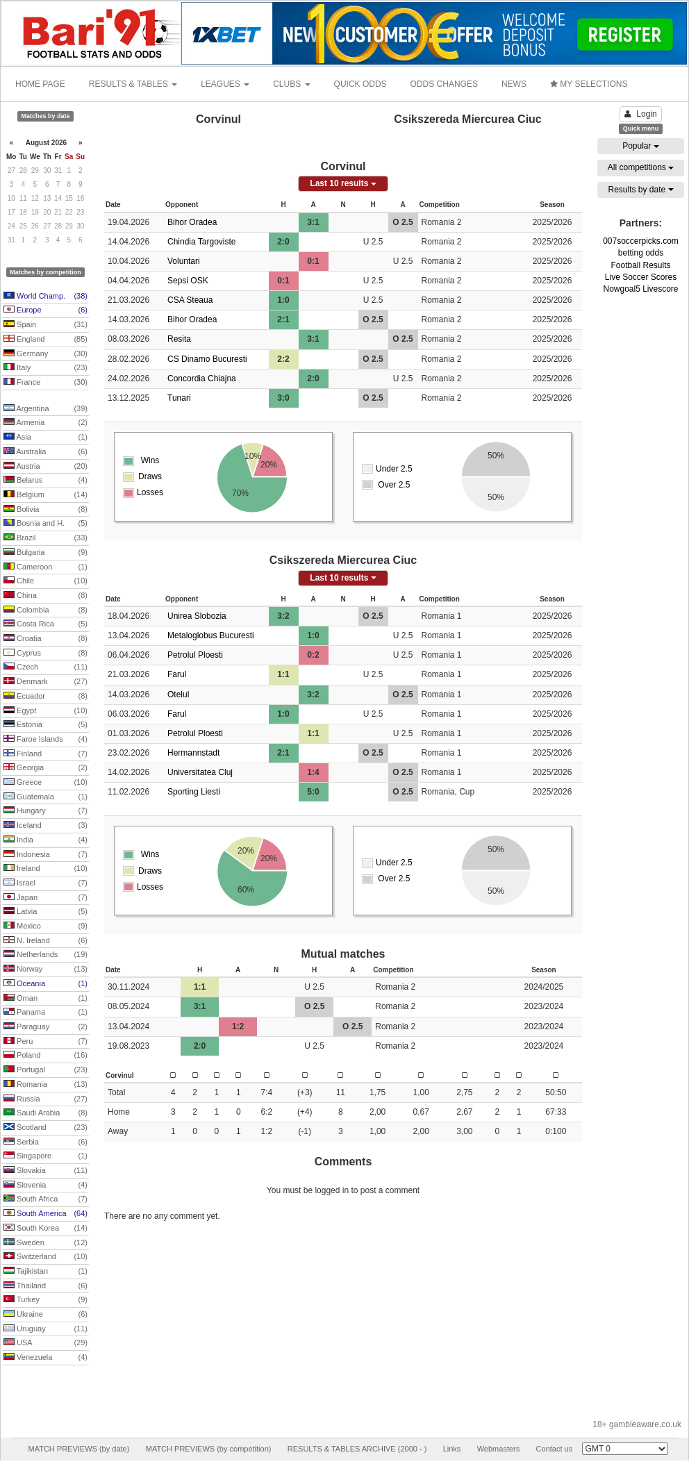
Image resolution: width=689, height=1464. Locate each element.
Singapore (45, 1156)
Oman (45, 998)
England (45, 339)
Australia (45, 452)
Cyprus (45, 653)
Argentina (45, 409)
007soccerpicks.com (641, 241)
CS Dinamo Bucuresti (207, 359)
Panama (45, 1012)
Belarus (45, 480)
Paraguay (45, 1027)
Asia (45, 437)
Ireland (45, 868)
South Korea (45, 1228)
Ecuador (45, 696)
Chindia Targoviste (201, 242)
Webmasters (498, 1449)
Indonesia (45, 854)
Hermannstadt (193, 753)
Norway (45, 969)
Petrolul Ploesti (195, 655)
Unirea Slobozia (196, 616)
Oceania (45, 984)
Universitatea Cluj (200, 772)
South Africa (45, 1199)
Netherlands (45, 954)
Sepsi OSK (187, 280)
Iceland (45, 825)
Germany (45, 354)
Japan (45, 898)
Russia (45, 1099)
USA (45, 1343)
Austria (45, 466)
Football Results (640, 265)
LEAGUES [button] (225, 84)
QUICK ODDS (360, 84)
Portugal (45, 1070)
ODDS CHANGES (444, 84)
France (45, 382)
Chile (45, 581)
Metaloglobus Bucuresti (210, 635)
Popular (640, 146)
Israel (45, 883)
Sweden (45, 1243)
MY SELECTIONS (588, 84)
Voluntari (183, 261)
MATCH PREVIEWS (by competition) (209, 1449)
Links (452, 1449)
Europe (45, 310)
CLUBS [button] (291, 84)
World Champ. (45, 296)
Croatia (45, 638)
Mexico (45, 926)
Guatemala (45, 797)
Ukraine (45, 1314)
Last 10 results (343, 183)
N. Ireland (45, 941)
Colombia (45, 610)
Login (640, 114)
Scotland (45, 1127)
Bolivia (45, 509)
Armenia (45, 423)
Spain (45, 325)
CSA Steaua (190, 300)
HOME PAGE (40, 84)
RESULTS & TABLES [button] (133, 84)
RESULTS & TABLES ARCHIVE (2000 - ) (357, 1449)
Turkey (45, 1300)
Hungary (45, 811)
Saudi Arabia (45, 1113)
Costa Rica (45, 624)
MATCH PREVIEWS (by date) (78, 1449)
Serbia (45, 1142)
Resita (179, 339)
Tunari (179, 398)
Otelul (178, 694)
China (45, 595)
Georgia (45, 768)
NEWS (513, 84)
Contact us (554, 1449)
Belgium (45, 495)
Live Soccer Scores (640, 277)
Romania (45, 1084)
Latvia (45, 911)
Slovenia (45, 1185)
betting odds (640, 253)
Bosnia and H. (45, 523)
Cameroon (45, 567)
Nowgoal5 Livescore (640, 289)
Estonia (45, 725)
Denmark (45, 682)
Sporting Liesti (193, 792)
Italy (45, 368)
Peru (45, 1041)
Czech (45, 667)
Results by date (640, 189)
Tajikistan (45, 1271)
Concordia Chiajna (201, 378)
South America (45, 1214)
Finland (45, 754)
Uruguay (45, 1329)
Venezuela (45, 1357)
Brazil (45, 538)
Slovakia (45, 1170)
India (45, 840)
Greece (45, 782)
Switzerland (45, 1257)
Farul (176, 674)
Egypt (45, 711)
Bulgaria (45, 552)
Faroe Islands (45, 739)
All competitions (641, 167)
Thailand (45, 1286)
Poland (45, 1055)
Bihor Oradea (192, 222)
